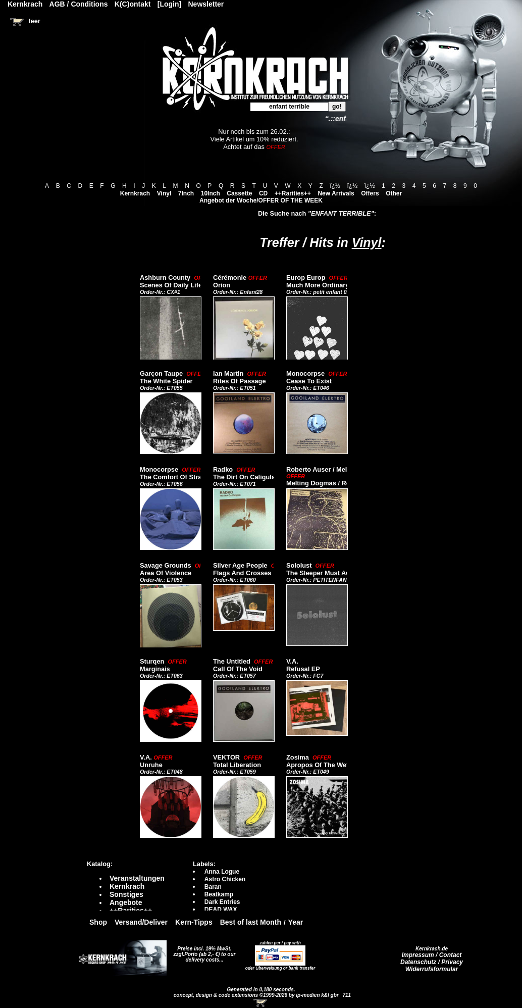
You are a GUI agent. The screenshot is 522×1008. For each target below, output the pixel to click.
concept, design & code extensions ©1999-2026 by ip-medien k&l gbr (257, 995)
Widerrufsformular (431, 969)
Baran (213, 886)
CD (263, 193)
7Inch (186, 193)
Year (295, 922)
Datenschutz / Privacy (431, 962)
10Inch (210, 193)
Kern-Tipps (194, 922)
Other (394, 193)
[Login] (169, 4)
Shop (98, 922)
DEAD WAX (220, 909)
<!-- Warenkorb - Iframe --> (261, 1003)
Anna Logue (221, 871)
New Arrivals (336, 193)
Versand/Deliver (141, 922)
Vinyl (164, 193)
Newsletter (206, 4)
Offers (370, 193)
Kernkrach (135, 193)
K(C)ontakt (133, 4)
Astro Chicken (224, 879)
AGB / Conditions (78, 4)
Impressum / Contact (432, 955)
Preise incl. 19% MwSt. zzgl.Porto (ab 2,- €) (203, 951)
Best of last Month (250, 922)
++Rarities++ (293, 193)
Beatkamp (218, 894)
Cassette (239, 193)
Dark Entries (222, 901)
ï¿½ (335, 185)
